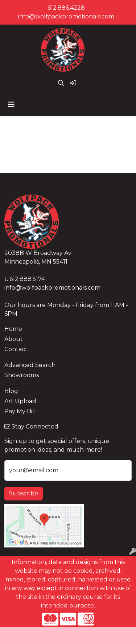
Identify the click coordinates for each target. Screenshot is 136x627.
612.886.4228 (66, 7)
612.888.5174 (27, 279)
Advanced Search (29, 365)
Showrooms (21, 375)
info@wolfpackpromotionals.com (66, 16)
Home (13, 328)
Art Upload (20, 401)
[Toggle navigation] (11, 104)
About (13, 339)
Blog (11, 391)
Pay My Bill (20, 411)
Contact (16, 349)
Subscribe (23, 493)
